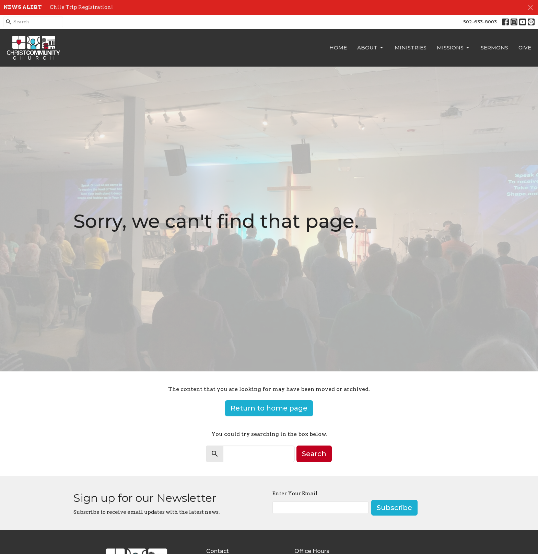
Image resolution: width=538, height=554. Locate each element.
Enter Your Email (295, 493)
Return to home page (269, 408)
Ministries (410, 47)
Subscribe (394, 508)
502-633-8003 (480, 21)
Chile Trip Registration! (81, 7)
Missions (453, 47)
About (370, 47)
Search (314, 454)
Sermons (494, 47)
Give (524, 47)
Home (338, 47)
